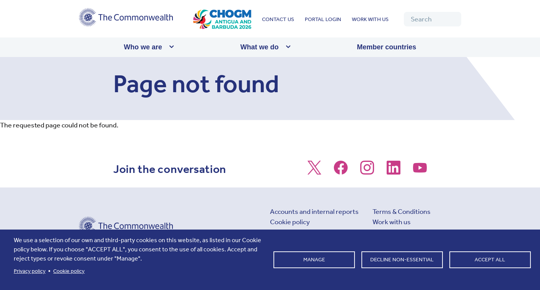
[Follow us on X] (314, 171)
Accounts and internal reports (314, 211)
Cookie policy (290, 222)
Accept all (490, 259)
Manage (314, 259)
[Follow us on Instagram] (367, 171)
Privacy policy (30, 271)
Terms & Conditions (401, 211)
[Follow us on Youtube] (420, 171)
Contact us (278, 19)
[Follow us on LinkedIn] (393, 171)
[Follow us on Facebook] (341, 171)
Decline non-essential (402, 259)
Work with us (370, 19)
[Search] (432, 19)
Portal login (323, 19)
